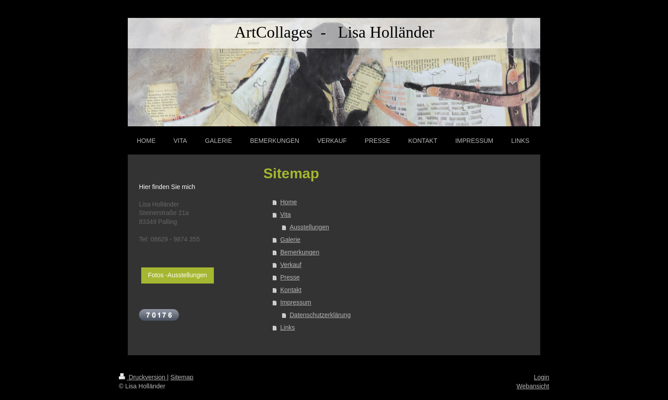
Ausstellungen (309, 227)
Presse (290, 277)
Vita (285, 214)
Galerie (290, 239)
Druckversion (143, 377)
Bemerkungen (299, 252)
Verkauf (290, 264)
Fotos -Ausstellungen (177, 275)
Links (287, 327)
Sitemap (181, 377)
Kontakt (290, 289)
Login (541, 377)
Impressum (295, 302)
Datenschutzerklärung (320, 314)
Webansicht (532, 386)
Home (288, 202)
